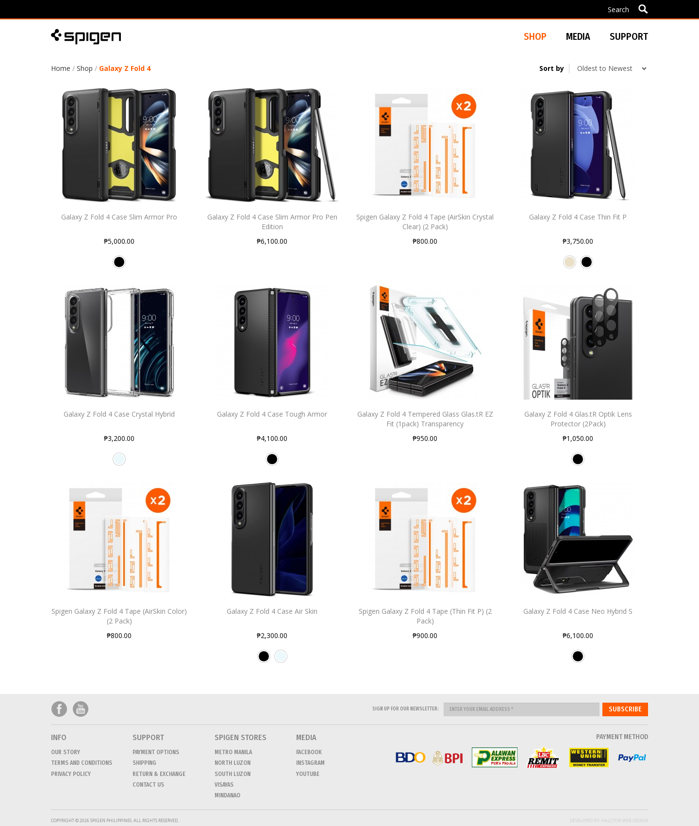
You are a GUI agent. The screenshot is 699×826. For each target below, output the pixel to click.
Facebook (59, 709)
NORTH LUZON (232, 762)
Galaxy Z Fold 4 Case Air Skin (272, 611)
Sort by (551, 68)
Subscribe (625, 709)
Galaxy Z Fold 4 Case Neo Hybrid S (577, 611)
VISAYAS (224, 784)
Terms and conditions (81, 762)
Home (60, 68)
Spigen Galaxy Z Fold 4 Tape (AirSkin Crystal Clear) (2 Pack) (425, 221)
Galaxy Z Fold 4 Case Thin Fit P (578, 216)
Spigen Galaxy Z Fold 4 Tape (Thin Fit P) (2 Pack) (425, 616)
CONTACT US (148, 784)
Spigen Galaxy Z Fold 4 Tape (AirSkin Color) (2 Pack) (119, 616)
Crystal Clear (119, 462)
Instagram (310, 762)
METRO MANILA (233, 752)
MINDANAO (227, 795)
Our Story (65, 752)
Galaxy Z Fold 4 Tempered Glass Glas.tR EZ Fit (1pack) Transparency (425, 418)
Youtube (80, 709)
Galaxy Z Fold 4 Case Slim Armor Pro (119, 216)
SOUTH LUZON (232, 774)
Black (119, 265)
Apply (643, 9)
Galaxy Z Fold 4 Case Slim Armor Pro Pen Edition (272, 221)
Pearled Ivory (569, 265)
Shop (85, 68)
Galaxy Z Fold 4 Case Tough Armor (272, 414)
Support (629, 36)
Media (578, 36)
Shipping (144, 762)
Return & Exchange (159, 774)
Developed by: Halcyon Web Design (609, 820)
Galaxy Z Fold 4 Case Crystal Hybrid (119, 414)
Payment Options (156, 752)
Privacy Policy (71, 774)
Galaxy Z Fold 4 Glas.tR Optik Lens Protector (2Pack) (578, 418)
